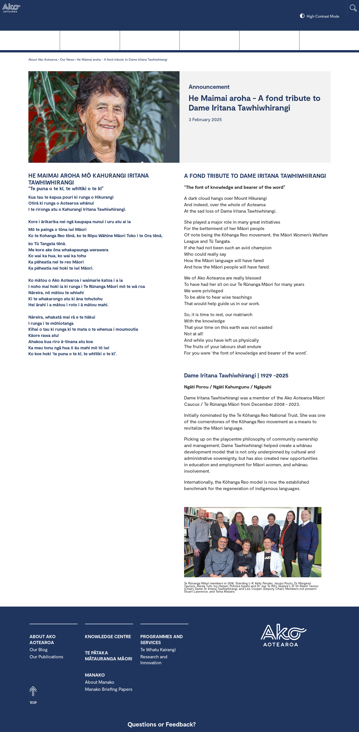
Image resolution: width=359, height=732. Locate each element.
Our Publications (46, 656)
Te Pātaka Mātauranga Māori (149, 40)
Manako (209, 40)
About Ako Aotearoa (329, 40)
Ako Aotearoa (284, 635)
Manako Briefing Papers (108, 689)
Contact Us (216, 724)
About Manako (99, 682)
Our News (67, 59)
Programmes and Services (269, 40)
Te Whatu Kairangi (89, 40)
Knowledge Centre (30, 40)
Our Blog (39, 649)
